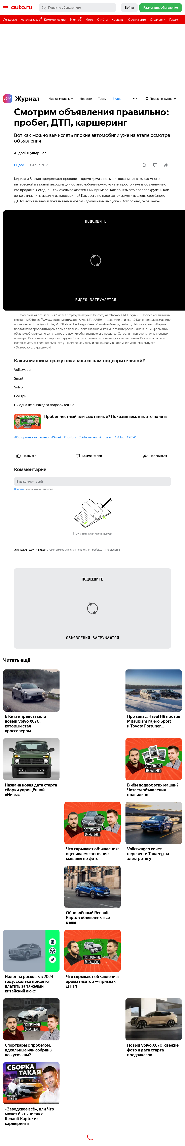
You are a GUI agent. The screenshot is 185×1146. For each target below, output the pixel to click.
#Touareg (105, 437)
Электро (75, 19)
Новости (86, 99)
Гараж (173, 19)
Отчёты (102, 19)
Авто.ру (22, 7)
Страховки (157, 19)
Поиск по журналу (160, 99)
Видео (116, 99)
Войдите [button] (19, 489)
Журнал (21, 98)
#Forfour (70, 437)
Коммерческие (55, 19)
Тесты (102, 99)
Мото (89, 19)
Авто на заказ (31, 18)
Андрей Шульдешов (30, 153)
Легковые (10, 19)
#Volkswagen (87, 437)
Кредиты (118, 19)
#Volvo (119, 437)
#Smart (56, 437)
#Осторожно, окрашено (31, 437)
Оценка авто (137, 19)
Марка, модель (61, 99)
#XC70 (131, 437)
